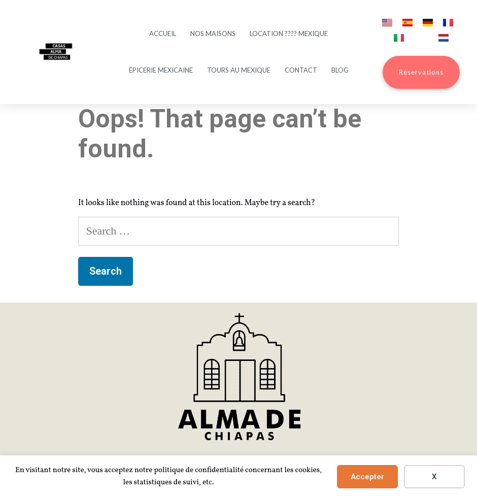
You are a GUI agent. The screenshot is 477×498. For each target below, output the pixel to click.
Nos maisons (212, 33)
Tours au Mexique (238, 70)
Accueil (162, 33)
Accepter (367, 476)
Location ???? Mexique (289, 33)
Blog (340, 70)
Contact (301, 70)
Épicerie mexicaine (161, 70)
